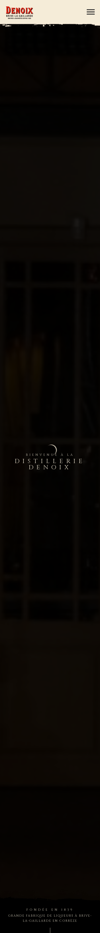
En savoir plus (20, 281)
